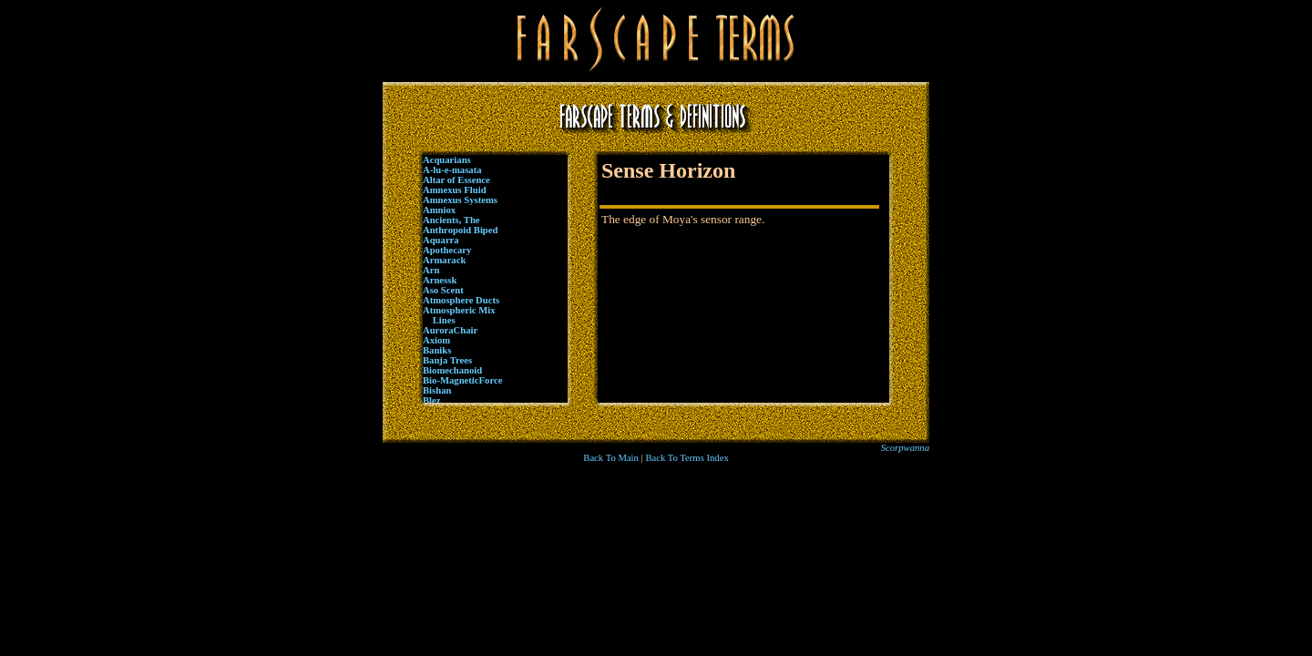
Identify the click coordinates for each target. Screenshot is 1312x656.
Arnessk (439, 280)
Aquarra (441, 240)
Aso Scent (443, 290)
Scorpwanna (905, 448)
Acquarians (447, 160)
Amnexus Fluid (455, 190)
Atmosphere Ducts (461, 300)
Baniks (437, 350)
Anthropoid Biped (460, 230)
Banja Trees (447, 360)
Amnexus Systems (460, 200)
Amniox (439, 210)
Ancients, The (451, 220)
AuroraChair (450, 330)
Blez (432, 400)
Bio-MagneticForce (462, 380)
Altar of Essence (456, 180)
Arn (431, 270)
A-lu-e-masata (452, 170)
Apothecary (447, 250)
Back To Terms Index (686, 458)
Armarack (444, 260)
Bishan (437, 390)
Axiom (436, 340)
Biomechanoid (452, 370)
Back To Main (611, 458)
